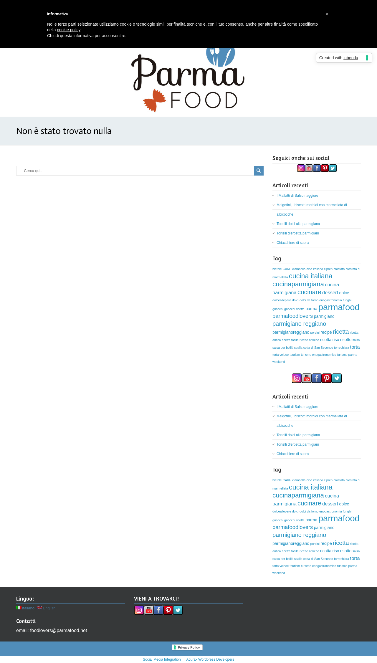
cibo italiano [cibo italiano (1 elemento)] (314, 269)
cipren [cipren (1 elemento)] (328, 269)
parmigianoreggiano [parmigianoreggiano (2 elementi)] (290, 332)
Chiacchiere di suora (293, 243)
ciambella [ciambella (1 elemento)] (298, 269)
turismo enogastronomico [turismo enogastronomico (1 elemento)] (318, 354)
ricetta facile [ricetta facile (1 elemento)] (290, 340)
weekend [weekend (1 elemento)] (278, 361)
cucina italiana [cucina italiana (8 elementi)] (311, 276)
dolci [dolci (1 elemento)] (295, 300)
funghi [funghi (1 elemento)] (347, 300)
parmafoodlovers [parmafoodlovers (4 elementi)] (292, 316)
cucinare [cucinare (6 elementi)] (309, 292)
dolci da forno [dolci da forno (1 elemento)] (309, 300)
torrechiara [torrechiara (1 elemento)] (341, 347)
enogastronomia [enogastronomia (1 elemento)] (330, 300)
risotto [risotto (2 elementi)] (346, 339)
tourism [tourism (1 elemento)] (295, 354)
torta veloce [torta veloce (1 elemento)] (280, 354)
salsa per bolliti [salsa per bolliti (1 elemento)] (282, 347)
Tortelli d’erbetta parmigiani (298, 233)
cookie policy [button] (68, 29)
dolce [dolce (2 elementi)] (344, 292)
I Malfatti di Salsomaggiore (297, 196)
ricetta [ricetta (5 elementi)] (341, 331)
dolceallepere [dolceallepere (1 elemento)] (281, 300)
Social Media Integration (162, 659)
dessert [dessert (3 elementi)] (330, 292)
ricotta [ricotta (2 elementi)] (326, 339)
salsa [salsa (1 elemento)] (356, 340)
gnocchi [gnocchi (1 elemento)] (277, 309)
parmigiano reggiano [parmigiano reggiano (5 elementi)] (299, 323)
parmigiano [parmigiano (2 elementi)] (324, 316)
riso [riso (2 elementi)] (336, 339)
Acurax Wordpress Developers (210, 659)
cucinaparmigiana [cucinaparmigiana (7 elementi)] (298, 284)
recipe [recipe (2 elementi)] (326, 332)
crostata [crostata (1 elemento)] (339, 269)
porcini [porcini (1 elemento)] (314, 332)
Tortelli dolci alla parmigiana (298, 224)
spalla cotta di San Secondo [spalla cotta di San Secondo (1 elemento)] (313, 347)
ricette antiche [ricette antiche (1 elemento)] (309, 340)
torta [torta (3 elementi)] (355, 347)
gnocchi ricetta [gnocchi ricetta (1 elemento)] (294, 309)
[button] (327, 14)
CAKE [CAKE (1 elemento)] (287, 269)
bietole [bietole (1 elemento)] (277, 269)
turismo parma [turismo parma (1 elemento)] (347, 354)
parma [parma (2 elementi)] (311, 308)
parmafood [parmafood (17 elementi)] (339, 307)
